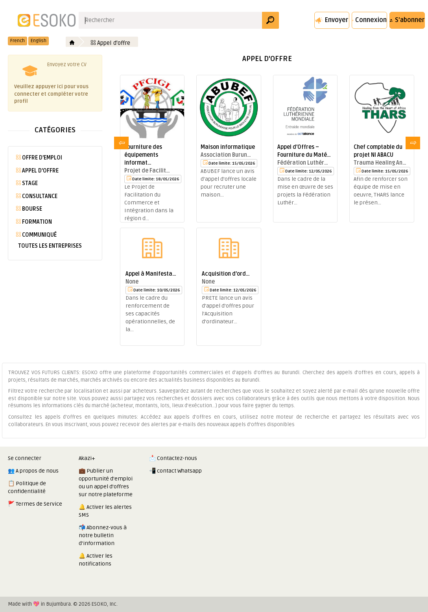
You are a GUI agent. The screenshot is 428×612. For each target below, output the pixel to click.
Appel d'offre (110, 42)
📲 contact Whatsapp (175, 470)
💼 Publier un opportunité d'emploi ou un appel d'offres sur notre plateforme (106, 482)
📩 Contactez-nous (173, 458)
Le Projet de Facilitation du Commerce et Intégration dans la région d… (148, 203)
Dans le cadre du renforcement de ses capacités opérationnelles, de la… (150, 314)
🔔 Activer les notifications (96, 560)
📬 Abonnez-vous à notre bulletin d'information (103, 535)
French (17, 41)
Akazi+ (87, 458)
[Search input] (170, 20)
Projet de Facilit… (147, 170)
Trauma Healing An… (380, 162)
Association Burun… (226, 155)
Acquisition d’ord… (226, 274)
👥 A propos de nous (33, 470)
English (38, 41)
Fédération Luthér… (302, 162)
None (131, 281)
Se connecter (24, 458)
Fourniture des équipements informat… (143, 155)
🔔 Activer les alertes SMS (105, 511)
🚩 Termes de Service (35, 504)
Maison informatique (228, 147)
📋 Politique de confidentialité (27, 487)
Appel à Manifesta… (150, 274)
